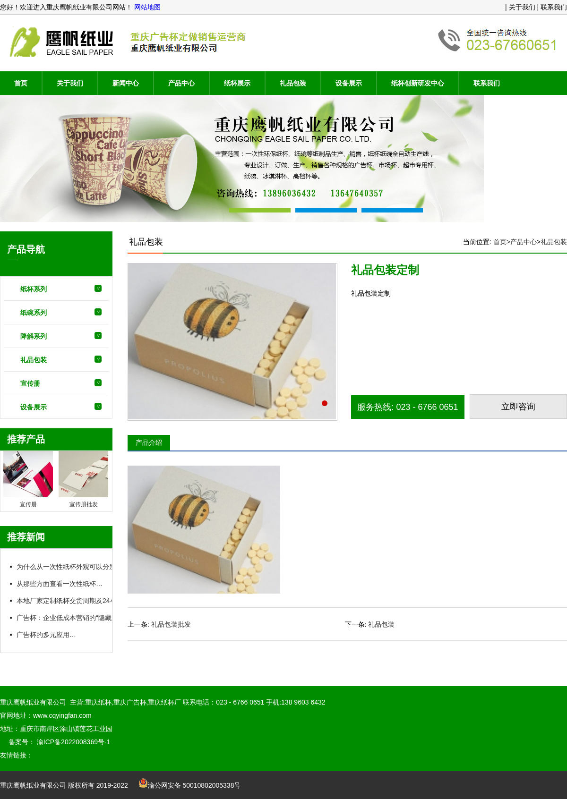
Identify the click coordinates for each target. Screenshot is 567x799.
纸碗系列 (33, 312)
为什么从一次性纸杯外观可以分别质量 (72, 566)
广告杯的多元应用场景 (49, 634)
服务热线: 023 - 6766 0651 (407, 407)
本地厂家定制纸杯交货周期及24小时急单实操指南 (89, 600)
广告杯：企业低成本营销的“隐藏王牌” (71, 617)
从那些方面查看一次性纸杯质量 (62, 583)
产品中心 (181, 83)
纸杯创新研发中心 (417, 83)
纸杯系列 (33, 289)
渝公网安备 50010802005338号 (189, 785)
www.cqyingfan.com (62, 715)
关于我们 (70, 83)
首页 (20, 83)
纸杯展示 (237, 83)
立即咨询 (518, 406)
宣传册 (30, 383)
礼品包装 (293, 83)
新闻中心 (125, 83)
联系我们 (486, 83)
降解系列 (33, 336)
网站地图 (146, 7)
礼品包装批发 (171, 624)
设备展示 (348, 83)
